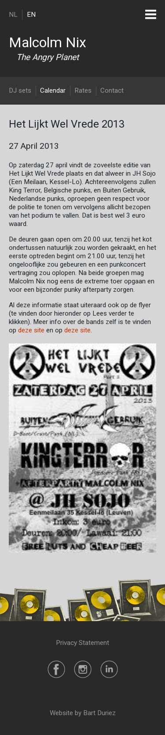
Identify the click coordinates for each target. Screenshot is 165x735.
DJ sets (20, 90)
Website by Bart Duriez (83, 713)
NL (13, 15)
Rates (83, 90)
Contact (112, 90)
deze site (31, 330)
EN (31, 15)
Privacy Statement (82, 643)
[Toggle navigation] (150, 14)
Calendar (53, 90)
